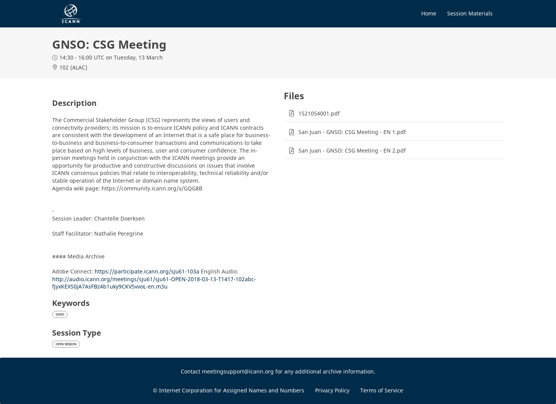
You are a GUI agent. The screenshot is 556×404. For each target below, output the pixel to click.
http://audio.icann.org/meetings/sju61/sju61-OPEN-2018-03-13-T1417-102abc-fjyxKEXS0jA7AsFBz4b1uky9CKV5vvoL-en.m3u (154, 282)
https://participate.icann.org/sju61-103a (147, 271)
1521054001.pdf (319, 113)
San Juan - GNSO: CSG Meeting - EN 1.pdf (352, 132)
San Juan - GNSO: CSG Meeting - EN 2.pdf (352, 150)
